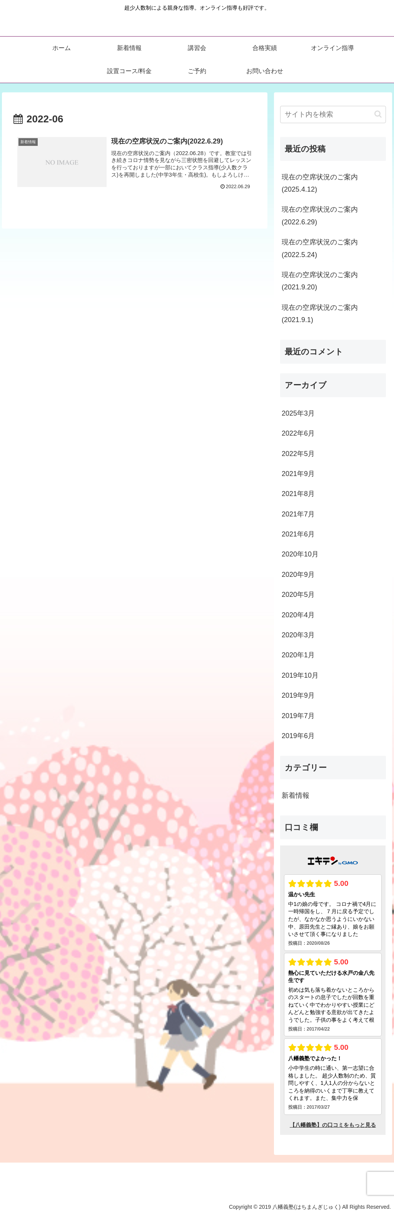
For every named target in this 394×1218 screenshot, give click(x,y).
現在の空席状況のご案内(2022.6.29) (320, 216)
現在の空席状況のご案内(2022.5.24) (320, 248)
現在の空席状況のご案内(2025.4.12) (320, 183)
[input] (333, 114)
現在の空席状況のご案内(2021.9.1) (320, 314)
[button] (378, 114)
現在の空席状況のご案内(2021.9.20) (320, 281)
